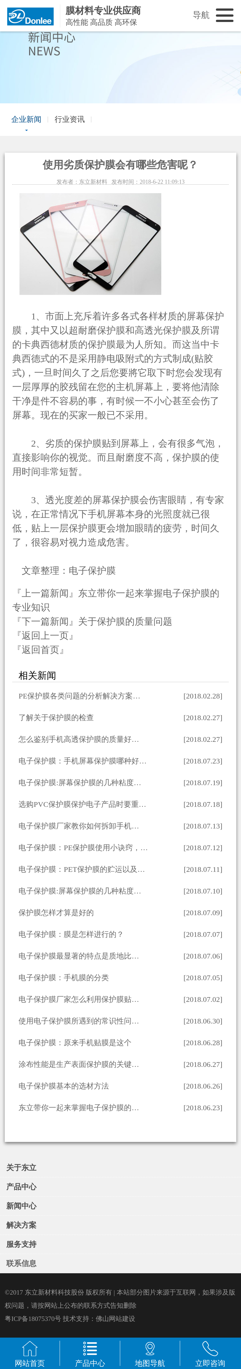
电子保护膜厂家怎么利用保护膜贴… (79, 999)
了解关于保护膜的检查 (56, 718)
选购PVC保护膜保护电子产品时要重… (82, 804)
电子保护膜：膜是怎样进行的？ (71, 934)
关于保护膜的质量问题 (125, 621)
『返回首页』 (40, 649)
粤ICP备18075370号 (33, 1319)
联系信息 (21, 1263)
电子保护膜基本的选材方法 (64, 1086)
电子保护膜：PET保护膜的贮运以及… (82, 869)
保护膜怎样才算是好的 (56, 913)
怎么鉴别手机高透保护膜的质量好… (79, 739)
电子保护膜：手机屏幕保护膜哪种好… (83, 761)
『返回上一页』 (45, 635)
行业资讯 (70, 119)
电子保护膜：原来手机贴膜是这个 (75, 1043)
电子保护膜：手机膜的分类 (64, 978)
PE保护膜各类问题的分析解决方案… (79, 696)
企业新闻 (26, 119)
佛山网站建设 (115, 1319)
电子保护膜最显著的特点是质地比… (79, 956)
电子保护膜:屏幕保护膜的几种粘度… (80, 783)
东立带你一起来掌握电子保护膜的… (79, 1108)
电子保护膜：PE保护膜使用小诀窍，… (83, 848)
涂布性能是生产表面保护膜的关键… (79, 1064)
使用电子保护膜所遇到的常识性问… (79, 1021)
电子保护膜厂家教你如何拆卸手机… (79, 826)
